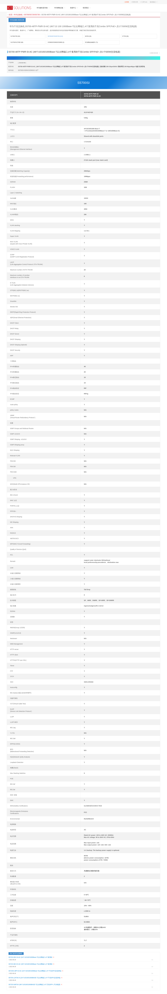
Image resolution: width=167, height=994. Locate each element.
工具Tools (144, 2)
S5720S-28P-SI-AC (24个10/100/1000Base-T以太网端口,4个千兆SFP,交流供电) (35, 971)
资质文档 (135, 2)
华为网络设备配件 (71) (91, 42)
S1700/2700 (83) (15, 36)
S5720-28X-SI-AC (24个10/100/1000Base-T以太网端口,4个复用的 (30, 957)
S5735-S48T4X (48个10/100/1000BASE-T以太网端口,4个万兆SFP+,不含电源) (34, 984)
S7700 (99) (125, 36)
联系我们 (154, 2)
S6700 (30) (88, 36)
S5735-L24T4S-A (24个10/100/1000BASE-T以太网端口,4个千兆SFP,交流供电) (34, 978)
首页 (10, 15)
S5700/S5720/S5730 (32, 15)
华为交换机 (18, 15)
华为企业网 (20, 7)
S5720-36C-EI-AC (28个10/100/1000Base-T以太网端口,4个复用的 (30, 964)
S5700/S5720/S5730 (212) (55, 36)
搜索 (127, 2)
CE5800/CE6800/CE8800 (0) (56, 42)
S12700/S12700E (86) (17, 42)
